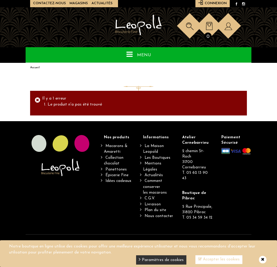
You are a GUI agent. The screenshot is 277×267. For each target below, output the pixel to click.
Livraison (153, 204)
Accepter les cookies (219, 259)
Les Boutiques (157, 158)
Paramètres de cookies (161, 259)
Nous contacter (159, 216)
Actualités (102, 3)
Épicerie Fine (117, 175)
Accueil (35, 67)
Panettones (116, 169)
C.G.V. (150, 198)
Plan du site (155, 210)
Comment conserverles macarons (155, 187)
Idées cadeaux (118, 181)
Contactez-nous (49, 3)
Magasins (79, 3)
